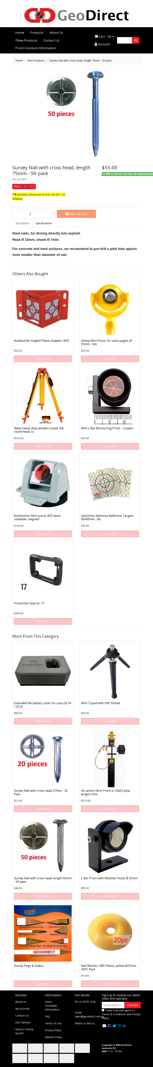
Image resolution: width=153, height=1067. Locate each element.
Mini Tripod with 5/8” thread (100, 703)
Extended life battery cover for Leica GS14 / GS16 (42, 705)
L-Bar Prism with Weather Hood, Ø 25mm (109, 878)
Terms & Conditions (114, 1014)
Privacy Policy (53, 1030)
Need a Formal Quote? (24, 1031)
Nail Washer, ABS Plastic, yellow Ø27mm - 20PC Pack (109, 967)
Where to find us (85, 1023)
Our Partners (23, 1022)
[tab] (22, 223)
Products (36, 32)
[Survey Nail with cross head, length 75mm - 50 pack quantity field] (31, 214)
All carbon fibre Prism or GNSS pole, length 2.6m (105, 792)
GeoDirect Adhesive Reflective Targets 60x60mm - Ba (107, 517)
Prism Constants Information (52, 1005)
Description (22, 223)
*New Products (26, 40)
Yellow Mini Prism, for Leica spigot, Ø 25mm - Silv (106, 342)
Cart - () (102, 36)
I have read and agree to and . (121, 1014)
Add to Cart (76, 214)
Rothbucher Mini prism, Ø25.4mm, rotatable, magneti (37, 517)
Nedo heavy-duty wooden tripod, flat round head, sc (39, 430)
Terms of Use (53, 1023)
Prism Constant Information (35, 48)
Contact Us (51, 40)
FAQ (47, 1016)
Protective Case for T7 (29, 603)
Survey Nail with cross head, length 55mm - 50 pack (43, 880)
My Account (22, 1008)
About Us (56, 32)
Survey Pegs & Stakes (29, 966)
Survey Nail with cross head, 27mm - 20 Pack (41, 792)
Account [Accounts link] (102, 44)
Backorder (43, 984)
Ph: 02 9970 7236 (85, 1001)
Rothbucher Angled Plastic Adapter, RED (41, 341)
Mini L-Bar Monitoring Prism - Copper (107, 428)
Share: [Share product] (23, 186)
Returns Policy (53, 1037)
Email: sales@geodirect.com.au (89, 1014)
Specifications (44, 223)
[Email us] (104, 1025)
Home (19, 32)
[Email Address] (113, 1005)
